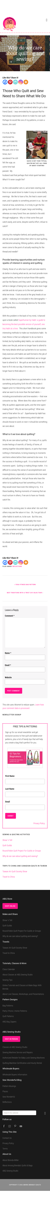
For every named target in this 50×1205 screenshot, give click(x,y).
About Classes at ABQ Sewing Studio (17, 974)
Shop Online (10, 906)
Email (8, 665)
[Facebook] (5, 82)
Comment (9, 616)
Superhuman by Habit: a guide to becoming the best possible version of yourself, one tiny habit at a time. (23, 324)
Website (8, 677)
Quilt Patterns (8, 1016)
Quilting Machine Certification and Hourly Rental (22, 1063)
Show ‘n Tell (7, 840)
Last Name (9, 789)
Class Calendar (8, 969)
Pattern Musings (9, 1086)
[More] (25, 82)
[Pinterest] (10, 82)
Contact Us (7, 1138)
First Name (9, 776)
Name (8, 653)
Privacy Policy (39, 823)
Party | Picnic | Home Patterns (14, 1011)
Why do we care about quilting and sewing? (20, 856)
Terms (5, 1148)
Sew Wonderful (8, 1096)
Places (5, 1091)
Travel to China (8, 877)
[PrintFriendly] (15, 82)
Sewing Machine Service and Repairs (17, 1052)
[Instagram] (20, 82)
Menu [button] (46, 20)
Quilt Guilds (7, 845)
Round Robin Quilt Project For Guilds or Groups (21, 850)
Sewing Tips (7, 980)
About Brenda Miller (10, 1160)
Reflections (17, 566)
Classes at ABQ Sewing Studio (14, 1047)
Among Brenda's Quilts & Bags (9, 24)
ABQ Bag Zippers (9, 1021)
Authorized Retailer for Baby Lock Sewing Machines (23, 1057)
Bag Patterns (7, 1005)
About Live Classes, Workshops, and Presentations (23, 994)
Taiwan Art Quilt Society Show (14, 871)
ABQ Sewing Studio (10, 1171)
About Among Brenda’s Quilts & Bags (17, 1165)
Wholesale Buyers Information (14, 1074)
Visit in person (11, 1039)
